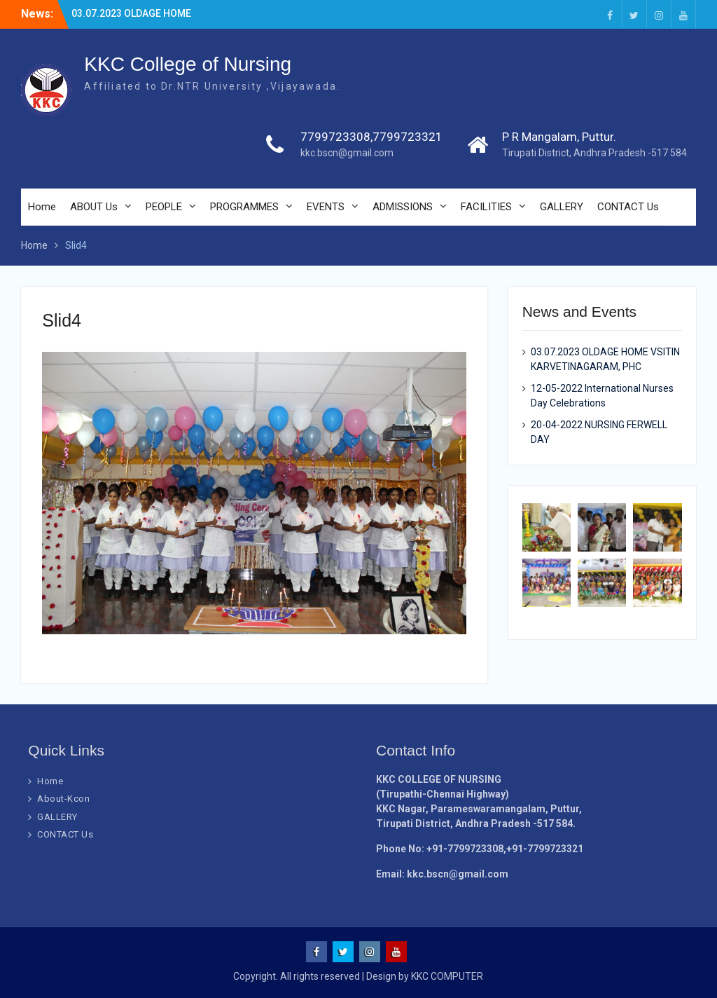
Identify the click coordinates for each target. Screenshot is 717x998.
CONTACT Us (628, 206)
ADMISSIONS (403, 206)
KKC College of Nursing (187, 64)
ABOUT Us (94, 206)
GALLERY (561, 206)
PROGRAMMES (244, 206)
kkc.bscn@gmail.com (347, 152)
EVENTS (325, 206)
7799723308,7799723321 (371, 137)
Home (42, 206)
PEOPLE (164, 206)
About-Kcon (63, 798)
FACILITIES (486, 206)
